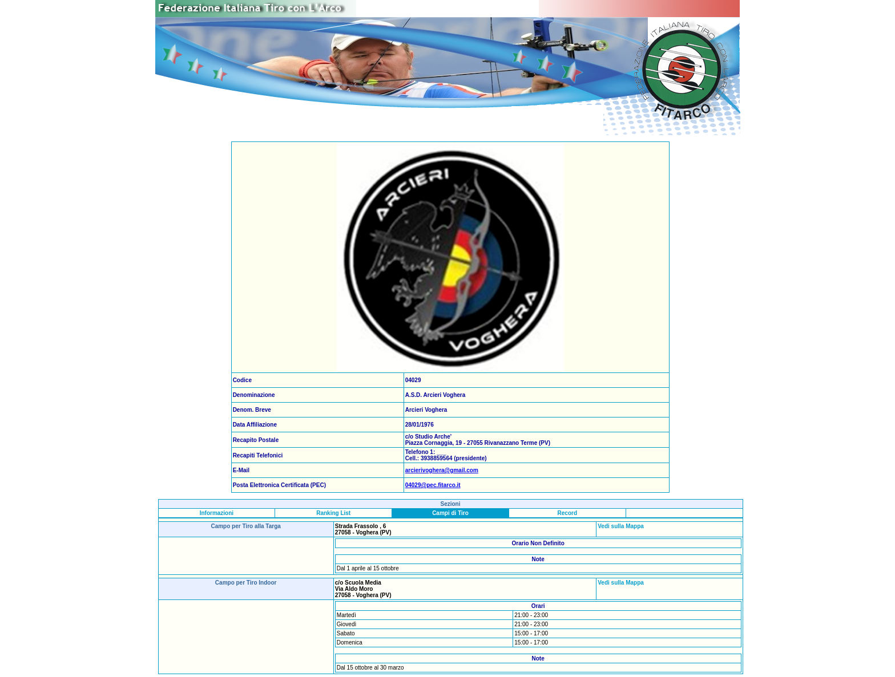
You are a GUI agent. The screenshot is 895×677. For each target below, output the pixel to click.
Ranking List (333, 513)
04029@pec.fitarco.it (433, 485)
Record (567, 513)
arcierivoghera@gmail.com (441, 470)
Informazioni (216, 513)
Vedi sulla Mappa (621, 526)
